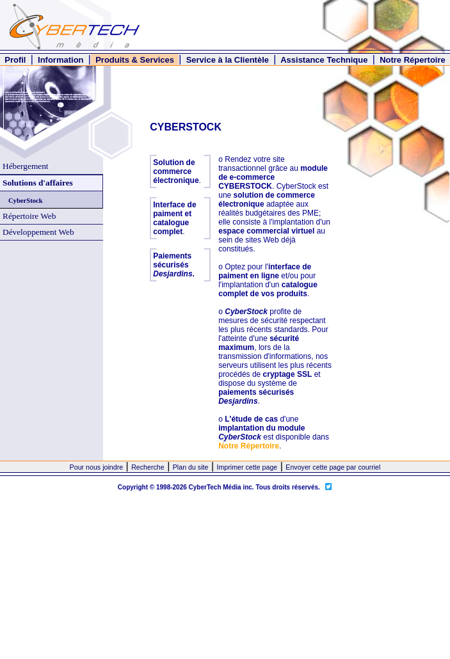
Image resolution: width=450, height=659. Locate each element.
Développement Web (38, 232)
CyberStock (25, 200)
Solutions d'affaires (38, 182)
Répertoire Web (29, 216)
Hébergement (26, 166)
